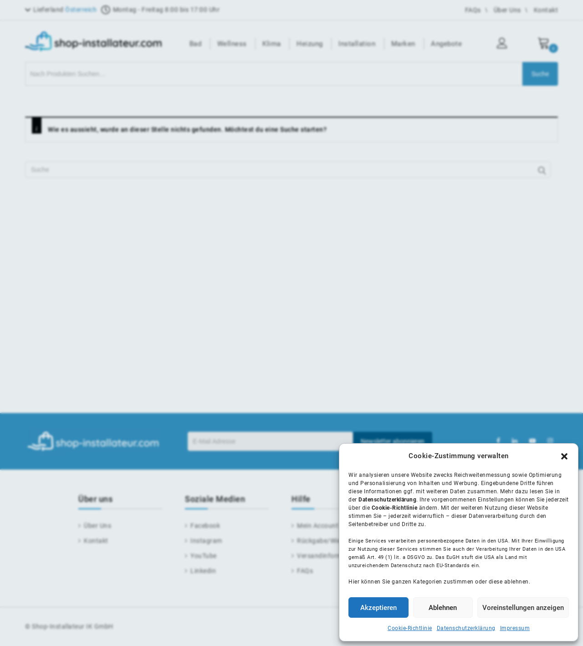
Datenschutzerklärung (466, 628)
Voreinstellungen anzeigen (523, 608)
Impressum (515, 628)
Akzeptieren (378, 608)
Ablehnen (443, 608)
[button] (564, 456)
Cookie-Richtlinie (410, 628)
